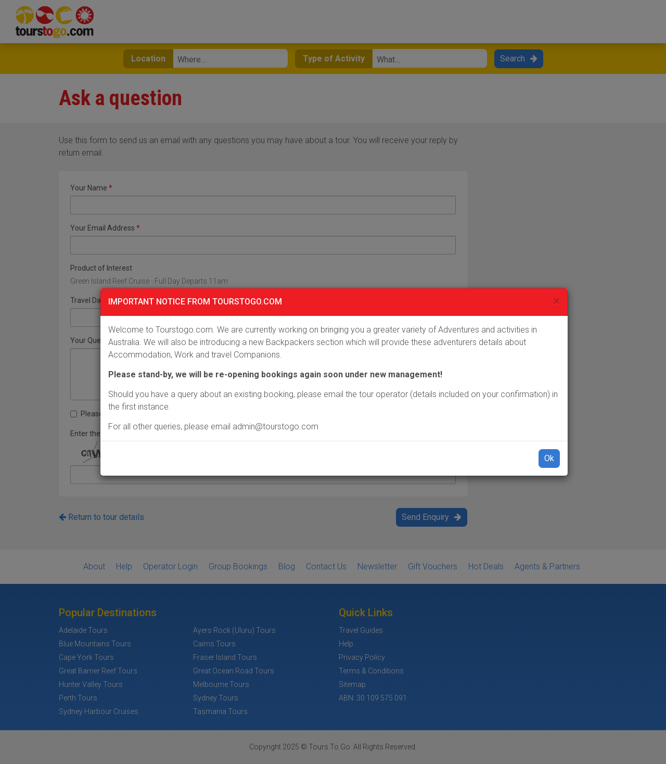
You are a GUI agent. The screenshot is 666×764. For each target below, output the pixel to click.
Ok (549, 458)
